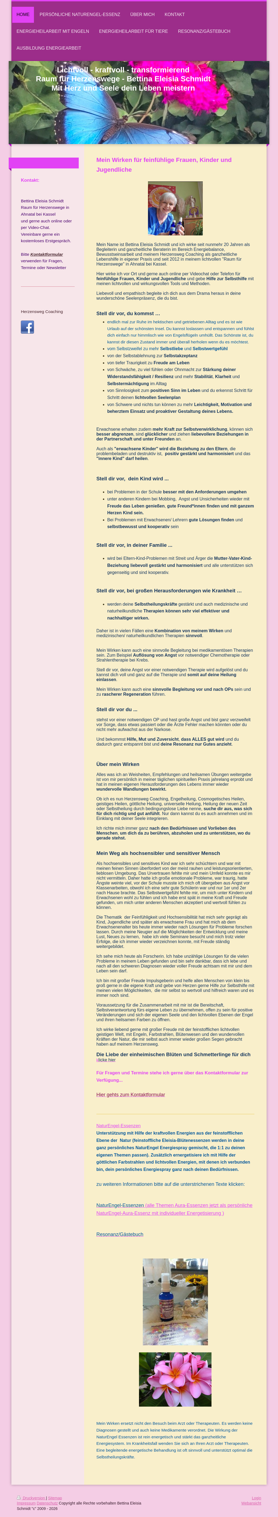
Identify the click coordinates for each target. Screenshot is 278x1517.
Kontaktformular (46, 254)
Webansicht (251, 1503)
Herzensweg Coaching (42, 311)
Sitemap (55, 1498)
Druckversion (31, 1498)
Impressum (26, 1503)
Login (256, 1498)
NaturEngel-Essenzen (118, 1125)
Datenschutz (47, 1503)
